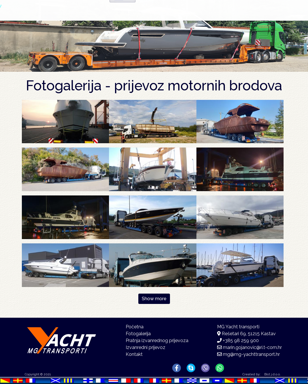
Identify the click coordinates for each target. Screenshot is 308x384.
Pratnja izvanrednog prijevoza (157, 340)
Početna (132, 19)
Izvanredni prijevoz (145, 347)
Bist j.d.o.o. (272, 374)
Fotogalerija (205, 20)
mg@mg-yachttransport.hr (251, 354)
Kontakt (251, 19)
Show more (154, 298)
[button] (65, 121)
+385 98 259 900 (241, 340)
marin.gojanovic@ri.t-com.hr (252, 347)
